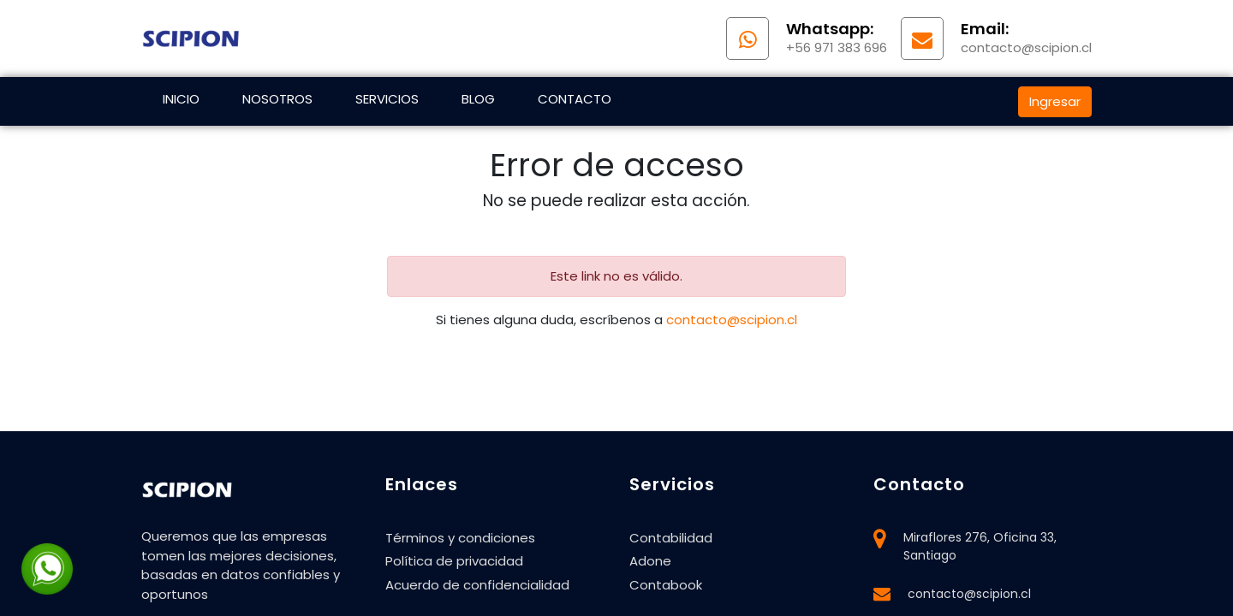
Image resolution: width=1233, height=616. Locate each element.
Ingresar (1055, 101)
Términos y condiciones (460, 538)
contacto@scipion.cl (731, 320)
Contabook (665, 585)
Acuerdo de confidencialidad (477, 585)
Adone (650, 561)
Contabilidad (670, 538)
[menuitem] (181, 101)
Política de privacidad (454, 561)
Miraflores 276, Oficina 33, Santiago (980, 546)
